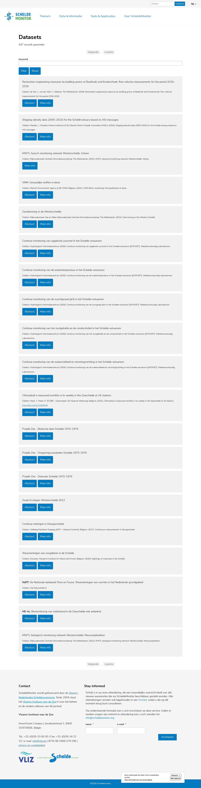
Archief (143, 700)
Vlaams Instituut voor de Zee (39, 702)
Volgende (93, 52)
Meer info (45, 103)
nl (193, 4)
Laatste (109, 52)
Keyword (23, 59)
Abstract (29, 103)
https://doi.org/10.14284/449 (35, 405)
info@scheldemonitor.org (100, 718)
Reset (35, 71)
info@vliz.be (39, 741)
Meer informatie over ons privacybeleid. (138, 780)
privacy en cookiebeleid (32, 745)
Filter (24, 71)
